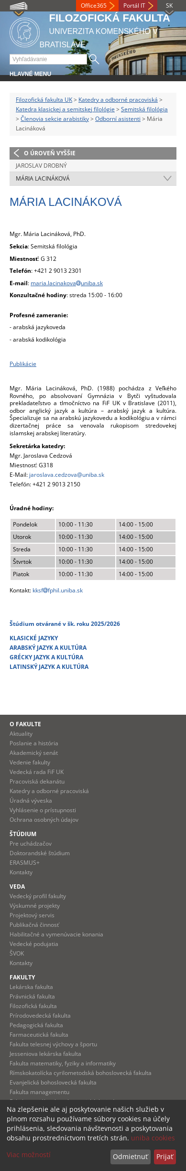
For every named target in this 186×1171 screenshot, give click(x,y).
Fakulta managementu (39, 1092)
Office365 (94, 5)
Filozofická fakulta (33, 1006)
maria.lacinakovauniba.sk (67, 283)
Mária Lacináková (43, 178)
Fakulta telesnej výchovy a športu (53, 1044)
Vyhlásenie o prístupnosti (43, 810)
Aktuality (21, 734)
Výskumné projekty (35, 906)
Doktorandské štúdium (40, 853)
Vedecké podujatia (34, 944)
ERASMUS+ (25, 863)
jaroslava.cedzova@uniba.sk (66, 475)
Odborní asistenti (118, 119)
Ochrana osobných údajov (44, 820)
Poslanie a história (34, 743)
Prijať (164, 1156)
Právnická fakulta (32, 996)
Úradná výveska (31, 800)
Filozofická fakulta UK (44, 100)
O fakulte (25, 724)
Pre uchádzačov (31, 843)
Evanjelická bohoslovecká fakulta (53, 1082)
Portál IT (134, 5)
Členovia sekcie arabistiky (55, 119)
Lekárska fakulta (31, 987)
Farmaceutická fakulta (39, 1035)
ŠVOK (17, 953)
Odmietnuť (130, 1156)
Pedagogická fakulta (36, 1025)
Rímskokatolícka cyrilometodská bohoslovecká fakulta (81, 1073)
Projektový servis (32, 915)
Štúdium (23, 834)
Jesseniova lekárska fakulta (45, 1054)
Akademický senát (34, 753)
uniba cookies (153, 1137)
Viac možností (29, 1154)
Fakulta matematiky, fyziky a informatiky (63, 1063)
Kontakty (21, 872)
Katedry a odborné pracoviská (118, 100)
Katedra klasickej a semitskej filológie (65, 109)
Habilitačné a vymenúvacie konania (56, 934)
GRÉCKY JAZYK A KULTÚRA (46, 657)
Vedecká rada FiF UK (37, 772)
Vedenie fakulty (30, 762)
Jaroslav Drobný (41, 165)
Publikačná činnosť (34, 925)
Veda (17, 886)
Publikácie (23, 364)
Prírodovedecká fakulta (40, 1015)
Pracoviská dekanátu (37, 781)
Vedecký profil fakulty (38, 896)
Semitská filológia (144, 109)
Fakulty (22, 977)
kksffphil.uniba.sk (58, 590)
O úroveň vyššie (50, 153)
